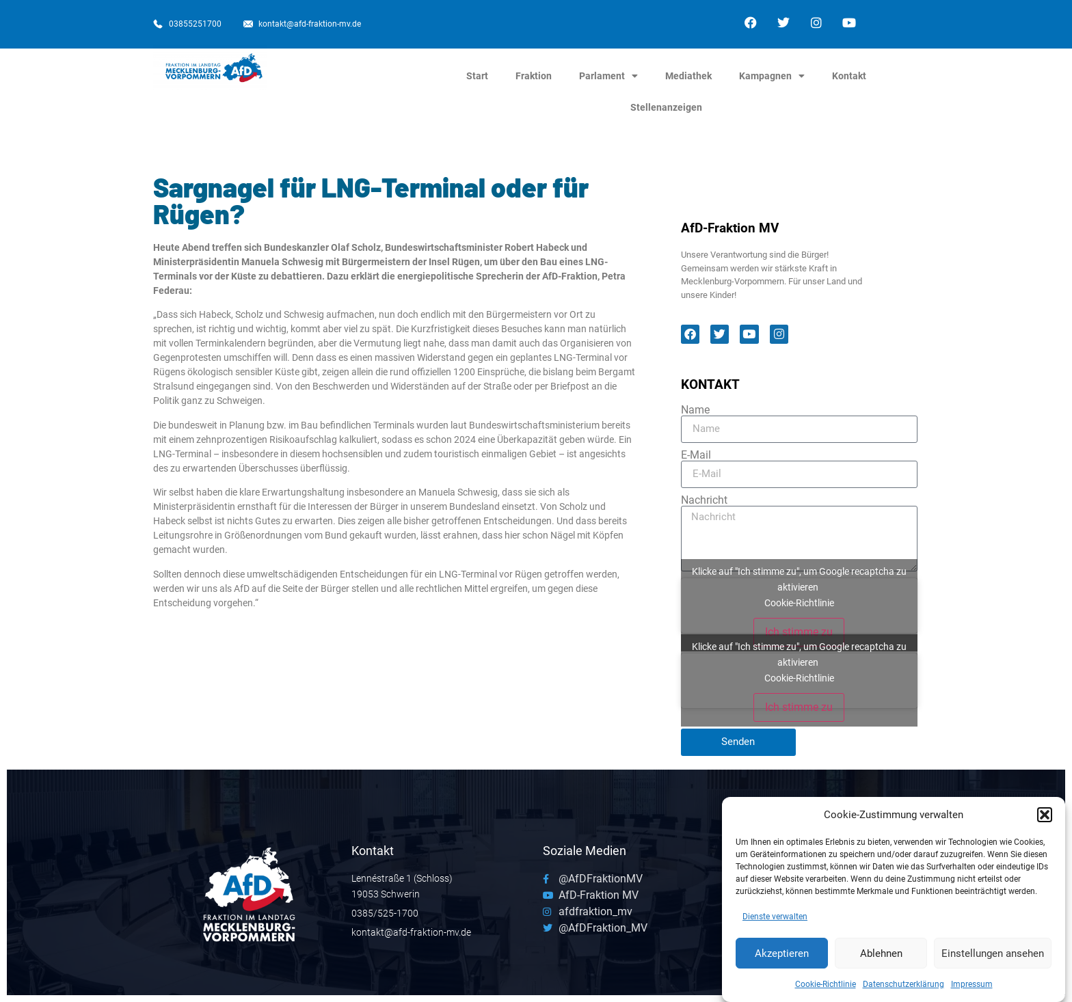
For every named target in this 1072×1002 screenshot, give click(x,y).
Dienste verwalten (774, 920)
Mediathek (688, 75)
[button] (1044, 818)
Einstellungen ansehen (992, 957)
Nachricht (704, 500)
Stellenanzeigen (666, 107)
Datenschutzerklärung (903, 988)
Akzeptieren (782, 957)
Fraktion (533, 75)
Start (477, 75)
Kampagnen (772, 75)
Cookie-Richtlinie (825, 988)
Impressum (972, 988)
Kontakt (849, 75)
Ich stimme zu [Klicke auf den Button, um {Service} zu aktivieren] (799, 631)
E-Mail (696, 455)
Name (695, 410)
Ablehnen (881, 957)
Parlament (608, 75)
